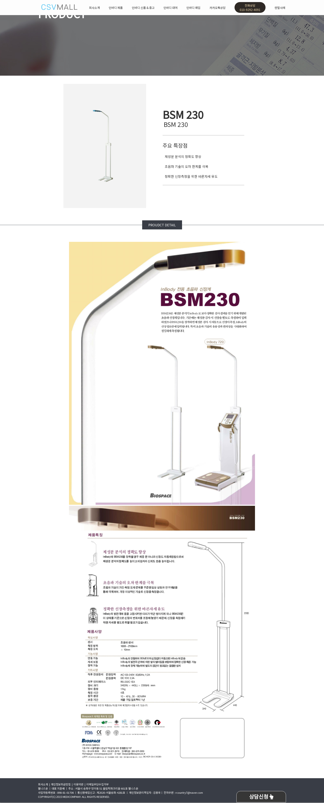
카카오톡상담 (218, 8)
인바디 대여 (170, 8)
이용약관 (78, 784)
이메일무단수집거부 (97, 784)
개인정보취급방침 (61, 784)
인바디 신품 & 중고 (143, 8)
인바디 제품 (116, 8)
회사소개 (94, 8)
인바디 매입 (193, 8)
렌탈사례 (280, 8)
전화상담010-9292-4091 (250, 7)
